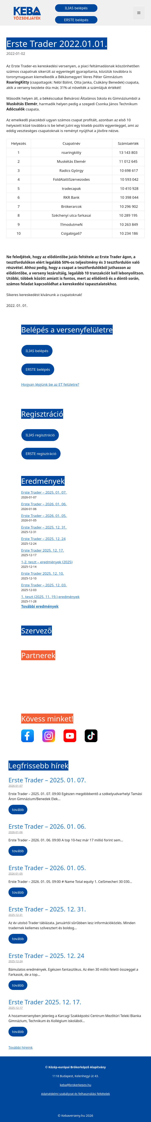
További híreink (20, 1047)
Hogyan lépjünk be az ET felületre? (50, 384)
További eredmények (39, 606)
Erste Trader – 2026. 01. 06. (43, 504)
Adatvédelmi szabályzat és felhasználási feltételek (75, 1094)
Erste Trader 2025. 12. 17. (42, 550)
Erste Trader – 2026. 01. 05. (43, 515)
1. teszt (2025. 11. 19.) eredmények (50, 596)
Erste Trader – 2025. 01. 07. (43, 492)
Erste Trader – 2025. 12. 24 (43, 538)
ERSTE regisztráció (41, 453)
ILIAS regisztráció (40, 435)
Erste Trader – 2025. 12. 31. (43, 527)
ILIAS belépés (76, 8)
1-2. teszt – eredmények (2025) (46, 562)
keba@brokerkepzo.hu (75, 1085)
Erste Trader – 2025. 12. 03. (43, 585)
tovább (18, 809)
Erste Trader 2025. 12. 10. (42, 573)
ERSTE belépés (76, 19)
